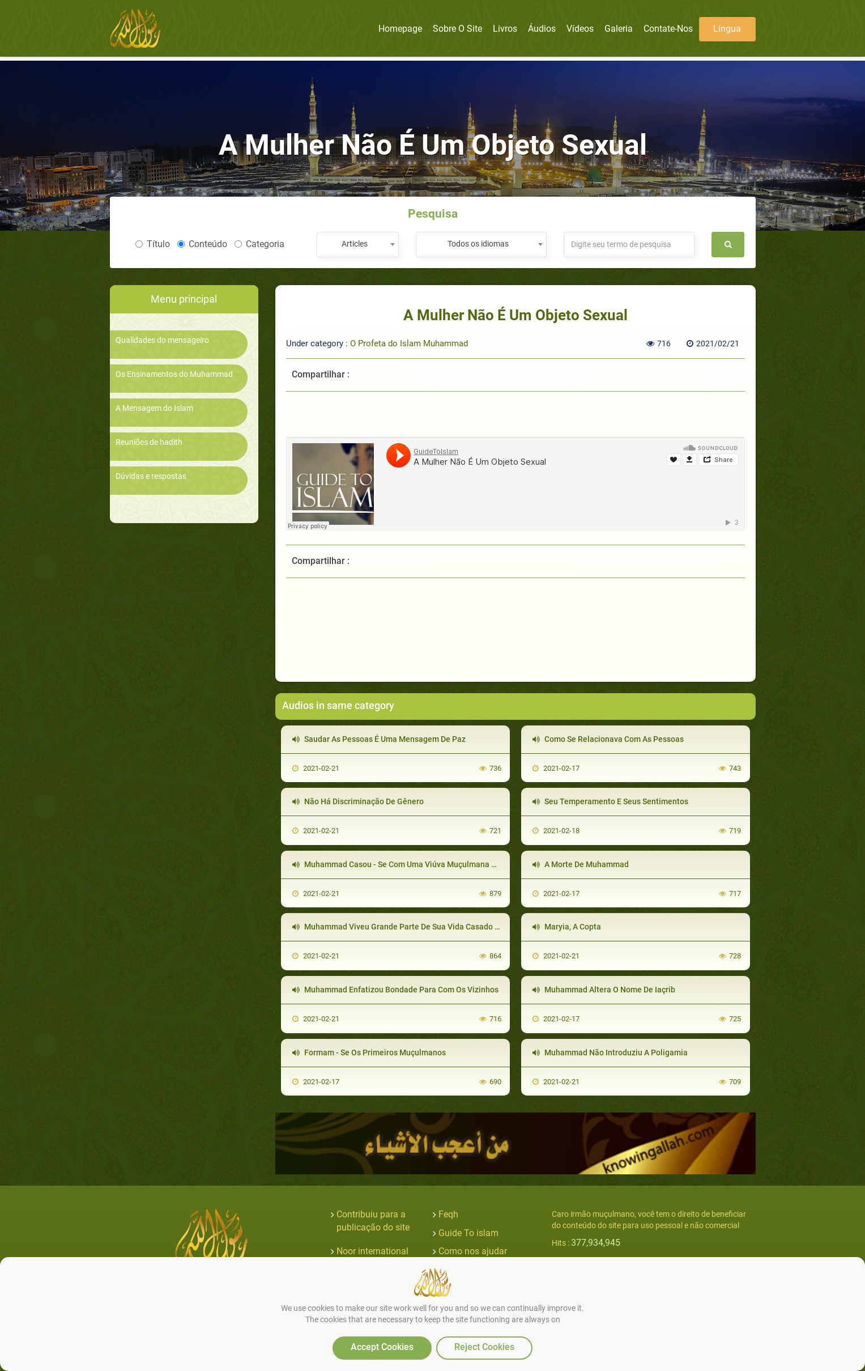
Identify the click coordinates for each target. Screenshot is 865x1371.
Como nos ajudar (472, 1251)
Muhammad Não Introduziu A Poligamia (610, 1052)
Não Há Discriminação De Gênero (358, 801)
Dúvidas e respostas (151, 476)
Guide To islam (468, 1233)
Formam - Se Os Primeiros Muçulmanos (369, 1052)
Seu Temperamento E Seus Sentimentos (610, 801)
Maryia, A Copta (566, 926)
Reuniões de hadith (149, 442)
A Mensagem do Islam (154, 408)
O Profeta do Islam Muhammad (409, 343)
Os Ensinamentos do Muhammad (174, 374)
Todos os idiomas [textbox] (478, 243)
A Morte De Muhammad (580, 864)
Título (152, 244)
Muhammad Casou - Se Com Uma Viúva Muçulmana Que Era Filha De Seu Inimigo (443, 864)
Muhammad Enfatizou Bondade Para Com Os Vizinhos (395, 989)
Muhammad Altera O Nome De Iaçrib (603, 989)
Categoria (259, 244)
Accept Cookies (382, 1347)
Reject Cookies (484, 1347)
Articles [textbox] (355, 243)
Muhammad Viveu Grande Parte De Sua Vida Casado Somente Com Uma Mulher (441, 926)
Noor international (372, 1251)
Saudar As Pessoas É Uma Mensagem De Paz (379, 739)
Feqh (448, 1214)
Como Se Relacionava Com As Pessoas (608, 739)
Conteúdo (202, 244)
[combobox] (358, 244)
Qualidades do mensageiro (162, 340)
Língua (727, 28)
